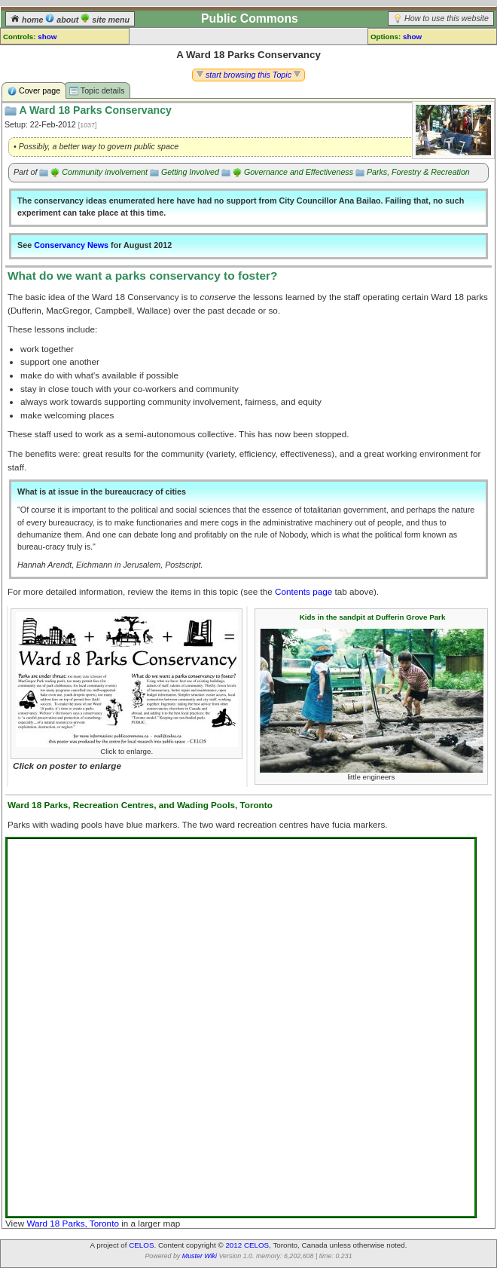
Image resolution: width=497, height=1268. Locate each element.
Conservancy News (71, 245)
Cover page (34, 91)
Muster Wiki (199, 1256)
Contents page (303, 591)
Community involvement (105, 171)
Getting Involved (190, 171)
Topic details (96, 91)
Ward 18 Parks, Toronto (72, 1223)
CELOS (141, 1245)
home (28, 19)
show (47, 36)
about (63, 19)
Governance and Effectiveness (298, 171)
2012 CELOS (247, 1245)
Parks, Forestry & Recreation (418, 171)
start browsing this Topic (248, 74)
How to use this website (446, 18)
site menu (105, 19)
